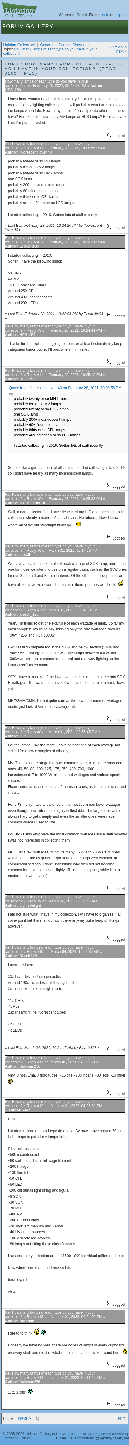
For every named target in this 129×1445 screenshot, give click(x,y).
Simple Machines (113, 1434)
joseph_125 (29, 614)
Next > (24, 1418)
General (46, 45)
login (105, 15)
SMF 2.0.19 (69, 1434)
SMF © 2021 (89, 1434)
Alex (26, 1110)
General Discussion (74, 45)
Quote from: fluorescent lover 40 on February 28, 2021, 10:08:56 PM (65, 388)
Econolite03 (29, 246)
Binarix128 (28, 956)
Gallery (39, 26)
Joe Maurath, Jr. (33, 503)
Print (121, 1418)
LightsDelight (30, 905)
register (121, 15)
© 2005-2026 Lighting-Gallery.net (30, 1434)
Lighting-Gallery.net (19, 45)
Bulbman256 (30, 1066)
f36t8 (24, 736)
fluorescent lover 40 (36, 152)
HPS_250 (13, 90)
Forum (13, 26)
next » (121, 51)
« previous (118, 47)
